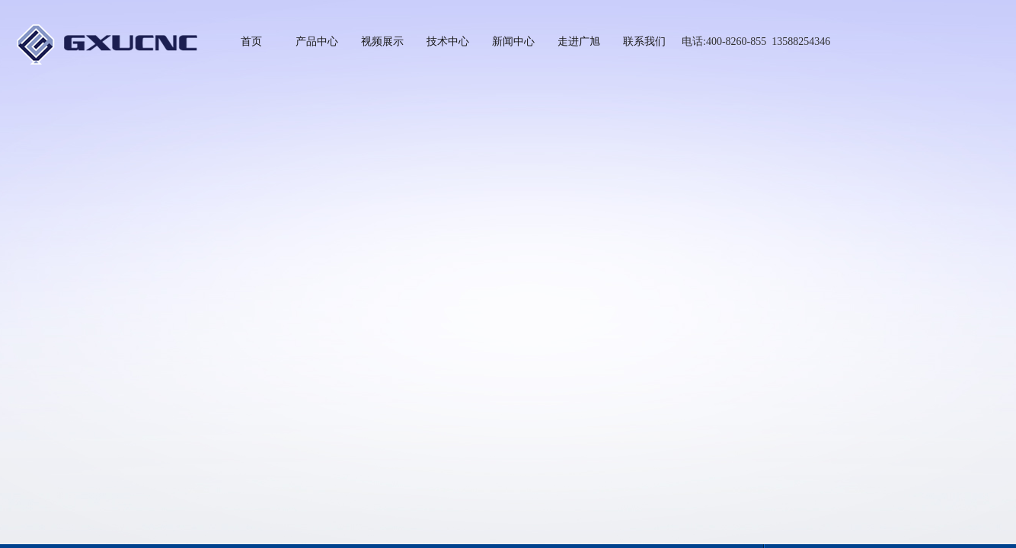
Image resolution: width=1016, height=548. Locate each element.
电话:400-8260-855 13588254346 (756, 41)
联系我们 (644, 41)
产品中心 (317, 41)
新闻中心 (513, 41)
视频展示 (382, 41)
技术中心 (448, 41)
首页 (251, 41)
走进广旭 (579, 41)
